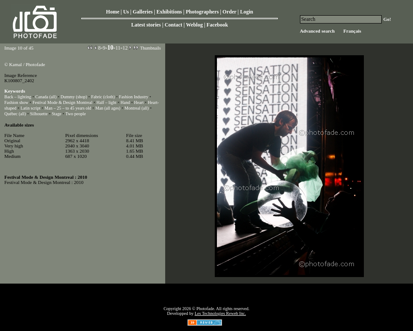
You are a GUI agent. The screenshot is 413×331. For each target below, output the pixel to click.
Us (126, 12)
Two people (76, 113)
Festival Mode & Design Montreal (63, 102)
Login (246, 12)
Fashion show (16, 102)
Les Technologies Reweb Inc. (220, 313)
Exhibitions (169, 12)
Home (113, 12)
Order (229, 12)
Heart (138, 102)
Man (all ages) (107, 108)
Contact (174, 25)
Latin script (30, 108)
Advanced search (317, 30)
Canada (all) (46, 96)
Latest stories (146, 25)
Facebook (217, 25)
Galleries (143, 12)
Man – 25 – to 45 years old (67, 108)
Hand (125, 102)
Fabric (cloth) (103, 96)
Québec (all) (15, 113)
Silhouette (39, 113)
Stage (56, 113)
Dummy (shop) (73, 96)
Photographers (202, 12)
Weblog (194, 25)
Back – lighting (17, 96)
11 (117, 48)
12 (125, 48)
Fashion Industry (134, 96)
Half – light (107, 102)
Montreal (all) (136, 108)
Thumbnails (150, 48)
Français (352, 30)
